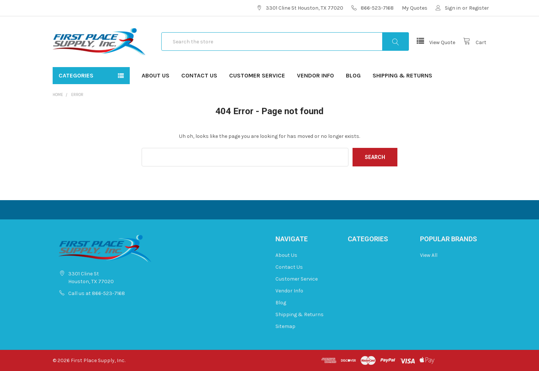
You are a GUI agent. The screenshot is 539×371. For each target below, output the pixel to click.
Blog (353, 75)
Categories (76, 75)
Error (77, 94)
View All (428, 255)
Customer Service (257, 75)
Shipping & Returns (402, 75)
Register (479, 8)
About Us (155, 75)
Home (58, 94)
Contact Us (199, 75)
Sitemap (285, 326)
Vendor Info (315, 75)
